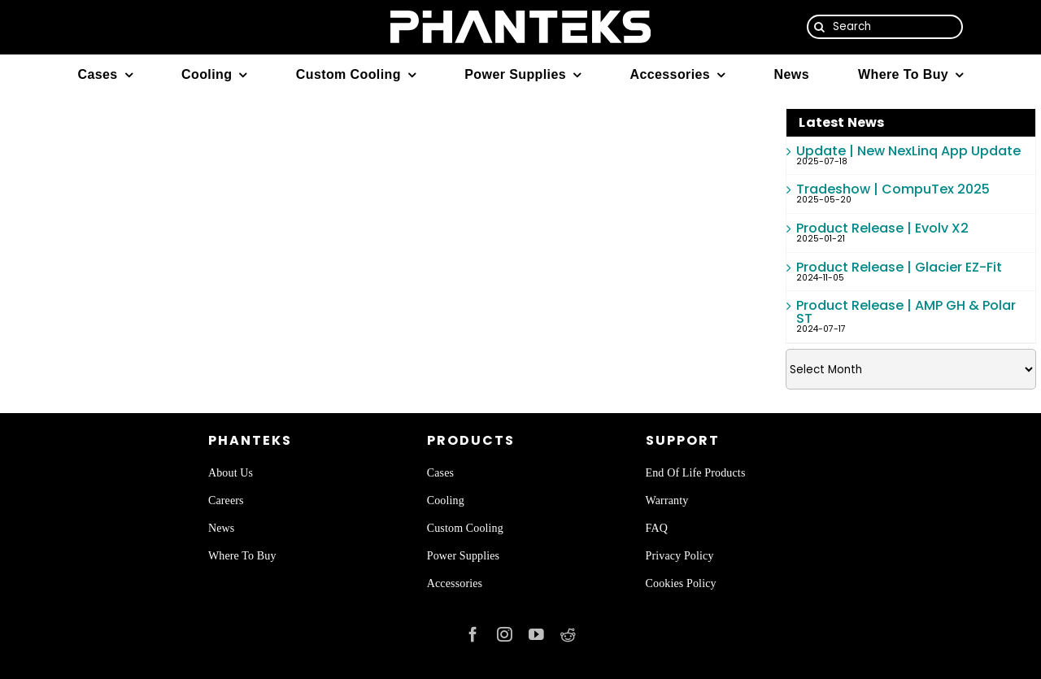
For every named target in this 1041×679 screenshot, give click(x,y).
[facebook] (473, 634)
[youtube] (536, 634)
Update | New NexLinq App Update (908, 150)
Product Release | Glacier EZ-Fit (899, 267)
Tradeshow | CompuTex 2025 (893, 189)
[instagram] (504, 634)
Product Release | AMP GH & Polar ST (906, 312)
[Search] (885, 27)
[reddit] (568, 634)
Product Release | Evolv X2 (882, 228)
